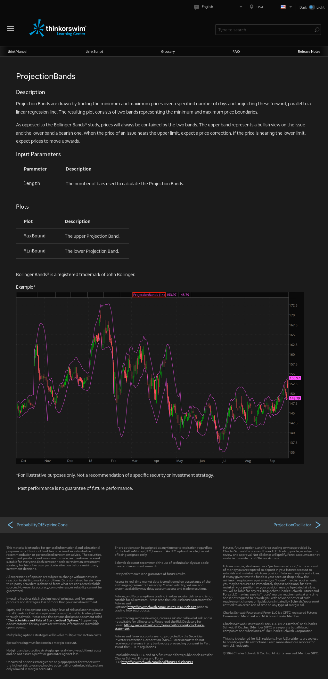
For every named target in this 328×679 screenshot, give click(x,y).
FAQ (236, 51)
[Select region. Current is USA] (271, 7)
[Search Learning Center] (265, 29)
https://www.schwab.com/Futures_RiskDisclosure (161, 606)
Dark (303, 7)
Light (320, 7)
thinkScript (94, 51)
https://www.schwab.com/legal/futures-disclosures (157, 661)
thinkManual (18, 51)
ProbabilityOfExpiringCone (37, 524)
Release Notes (309, 51)
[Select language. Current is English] (219, 7)
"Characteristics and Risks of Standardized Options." (43, 620)
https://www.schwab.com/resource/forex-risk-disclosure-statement (159, 626)
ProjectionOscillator (298, 524)
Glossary (168, 51)
